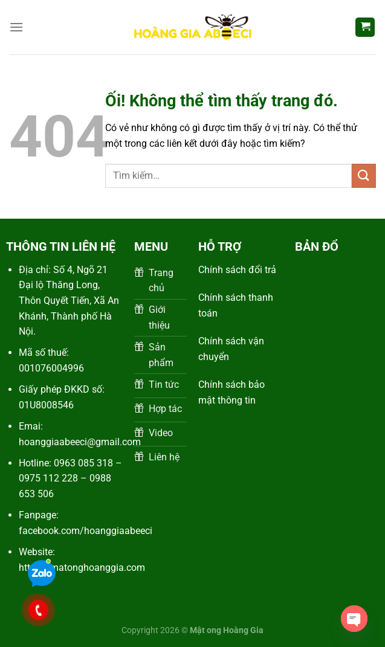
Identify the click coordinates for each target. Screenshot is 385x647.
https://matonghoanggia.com (82, 567)
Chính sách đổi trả (237, 269)
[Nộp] (364, 175)
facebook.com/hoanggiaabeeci (85, 530)
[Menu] (16, 27)
